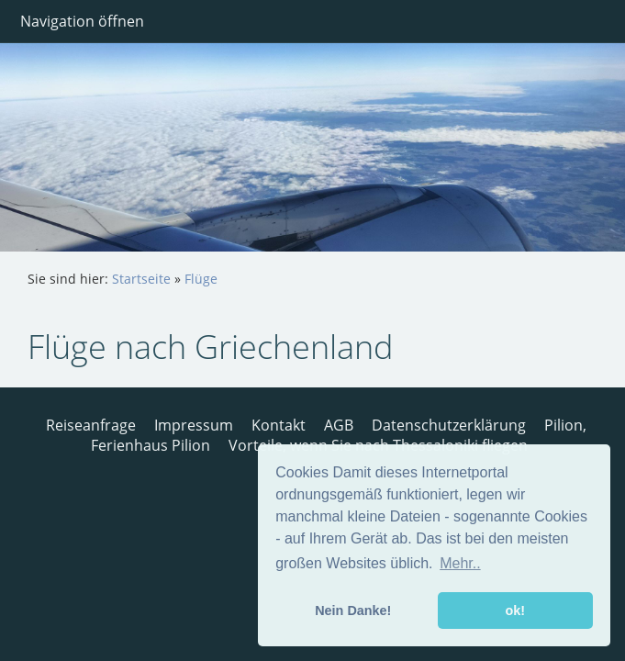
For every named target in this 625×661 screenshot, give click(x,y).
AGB (338, 425)
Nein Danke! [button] (353, 610)
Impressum (193, 425)
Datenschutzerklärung (449, 425)
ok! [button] (515, 610)
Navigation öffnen (82, 21)
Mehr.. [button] (460, 563)
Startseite (141, 278)
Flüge (201, 278)
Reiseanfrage (91, 425)
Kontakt (278, 425)
